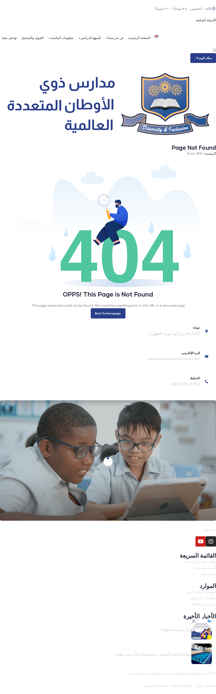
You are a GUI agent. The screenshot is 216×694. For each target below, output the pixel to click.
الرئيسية (210, 153)
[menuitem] (156, 38)
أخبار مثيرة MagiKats (176, 630)
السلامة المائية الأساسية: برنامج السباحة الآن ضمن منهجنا (153, 654)
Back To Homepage (108, 313)
